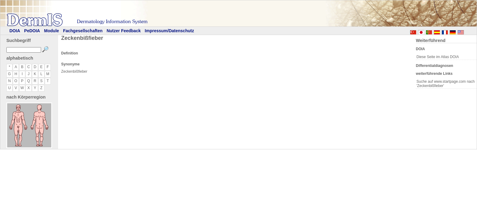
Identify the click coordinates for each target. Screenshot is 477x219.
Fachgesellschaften (83, 30)
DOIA (14, 30)
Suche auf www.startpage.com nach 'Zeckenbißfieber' (445, 83)
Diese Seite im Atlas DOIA (437, 57)
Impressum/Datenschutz (169, 30)
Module (51, 30)
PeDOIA (32, 30)
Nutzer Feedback (123, 30)
